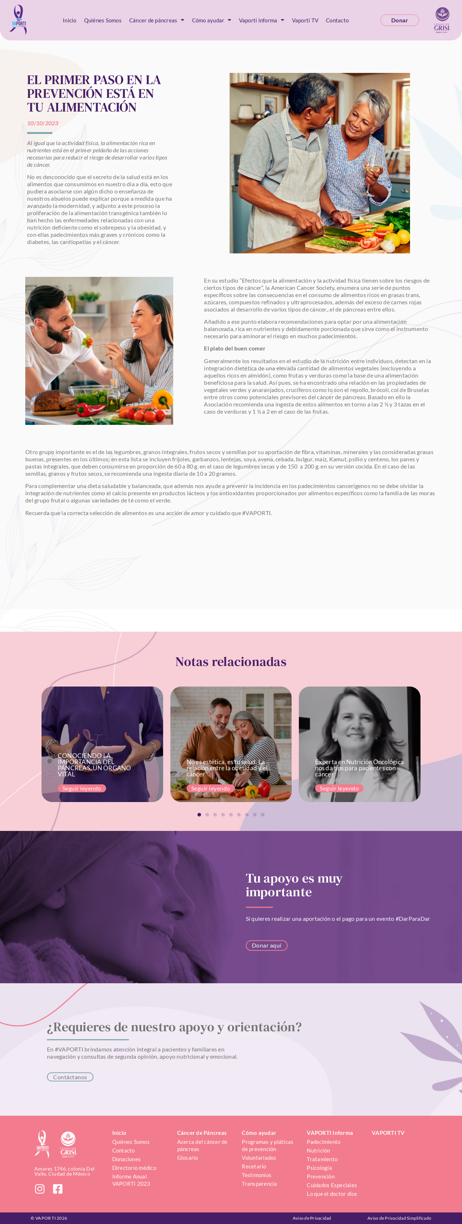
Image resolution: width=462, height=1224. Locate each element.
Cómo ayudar (211, 20)
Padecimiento (323, 1141)
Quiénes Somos (103, 20)
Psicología (319, 1167)
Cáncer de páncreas (156, 20)
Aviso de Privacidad (312, 1218)
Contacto (337, 20)
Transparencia (259, 1183)
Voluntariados (259, 1157)
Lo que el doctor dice (332, 1193)
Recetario (254, 1166)
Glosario (187, 1157)
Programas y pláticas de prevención (268, 1145)
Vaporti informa (261, 20)
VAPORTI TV (388, 1132)
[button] (199, 814)
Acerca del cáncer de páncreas (203, 1145)
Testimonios (256, 1175)
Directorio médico (134, 1167)
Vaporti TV (305, 20)
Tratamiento (322, 1159)
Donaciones (126, 1159)
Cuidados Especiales (332, 1185)
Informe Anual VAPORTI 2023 (131, 1180)
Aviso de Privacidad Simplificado (399, 1218)
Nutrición (318, 1150)
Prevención (321, 1176)
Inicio (70, 20)
